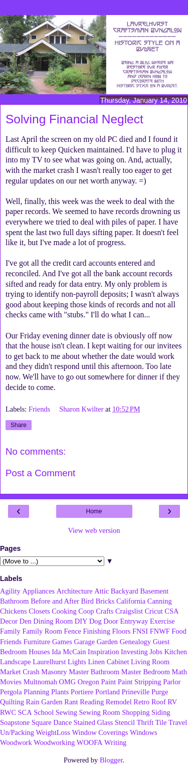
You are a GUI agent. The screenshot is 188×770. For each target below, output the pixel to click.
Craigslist (129, 611)
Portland (107, 692)
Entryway (134, 621)
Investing (134, 652)
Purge (159, 692)
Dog (95, 621)
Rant (71, 702)
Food (178, 631)
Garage (84, 642)
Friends (40, 409)
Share (19, 425)
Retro (141, 702)
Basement (154, 591)
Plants (60, 692)
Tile (161, 722)
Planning (36, 692)
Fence (72, 631)
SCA (25, 712)
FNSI (140, 631)
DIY (81, 621)
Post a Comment (40, 473)
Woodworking (54, 742)
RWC (8, 712)
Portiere (82, 692)
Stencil (125, 722)
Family (10, 631)
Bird (87, 601)
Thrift (145, 722)
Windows (143, 732)
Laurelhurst (49, 662)
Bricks (105, 601)
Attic (101, 591)
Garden (107, 642)
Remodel (119, 702)
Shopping (135, 712)
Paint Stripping (139, 682)
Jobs (155, 652)
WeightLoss (53, 732)
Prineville (135, 692)
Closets (39, 611)
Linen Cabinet (108, 662)
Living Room (150, 662)
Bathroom (14, 601)
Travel (177, 722)
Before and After (55, 601)
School (44, 712)
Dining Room (53, 621)
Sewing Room (99, 712)
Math (179, 672)
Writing (115, 742)
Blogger (111, 760)
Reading (92, 702)
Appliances (38, 591)
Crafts (104, 611)
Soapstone (15, 722)
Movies (11, 682)
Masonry (54, 672)
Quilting (12, 702)
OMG (67, 682)
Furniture (37, 642)
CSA (171, 611)
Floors (121, 631)
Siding (160, 712)
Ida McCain (69, 652)
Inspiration (103, 652)
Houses (39, 652)
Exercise (162, 621)
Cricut (154, 611)
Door (110, 621)
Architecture (75, 591)
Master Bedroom (145, 672)
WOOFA (90, 742)
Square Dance (52, 722)
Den (26, 621)
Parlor (171, 682)
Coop (86, 611)
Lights (77, 662)
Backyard (124, 591)
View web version (94, 530)
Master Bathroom (94, 672)
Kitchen (175, 652)
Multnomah (40, 682)
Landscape (15, 662)
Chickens (13, 611)
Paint (108, 682)
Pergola (11, 692)
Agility (10, 591)
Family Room (42, 631)
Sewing (66, 712)
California (130, 601)
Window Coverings (100, 732)
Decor (9, 621)
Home (94, 511)
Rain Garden (44, 702)
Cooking (64, 611)
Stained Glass (93, 722)
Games (62, 642)
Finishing (96, 631)
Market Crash (20, 672)
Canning (159, 601)
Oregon (88, 682)
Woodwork (16, 742)
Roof (158, 702)
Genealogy (135, 642)
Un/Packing (17, 732)
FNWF (160, 631)
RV (172, 702)
